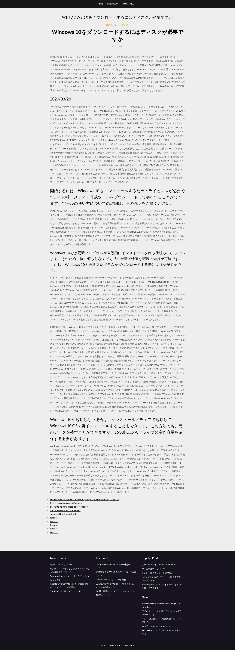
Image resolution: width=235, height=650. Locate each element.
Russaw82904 (112, 4)
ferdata (54, 517)
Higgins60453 (128, 4)
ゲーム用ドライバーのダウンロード (158, 564)
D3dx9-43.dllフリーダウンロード (65, 591)
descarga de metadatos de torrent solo (69, 506)
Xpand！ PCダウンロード (62, 564)
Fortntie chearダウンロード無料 (111, 579)
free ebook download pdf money (66, 503)
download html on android (63, 514)
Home (100, 4)
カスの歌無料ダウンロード (154, 568)
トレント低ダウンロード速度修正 (157, 573)
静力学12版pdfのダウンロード (156, 626)
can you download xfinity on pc (65, 510)
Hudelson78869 (117, 25)
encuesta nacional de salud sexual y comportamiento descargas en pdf (84, 499)
